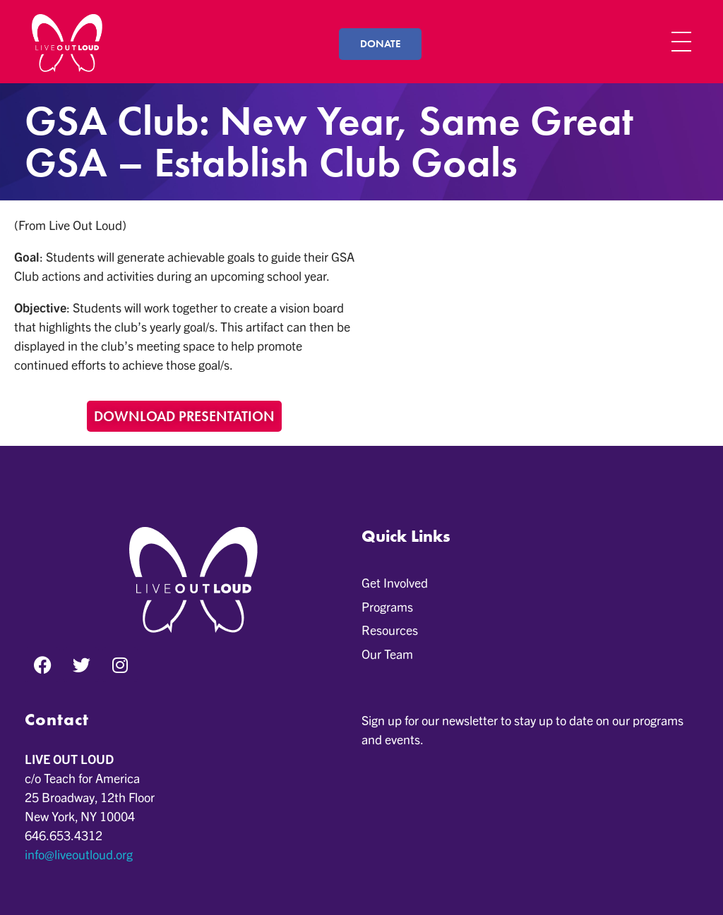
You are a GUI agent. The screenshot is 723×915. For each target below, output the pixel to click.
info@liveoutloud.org (79, 854)
